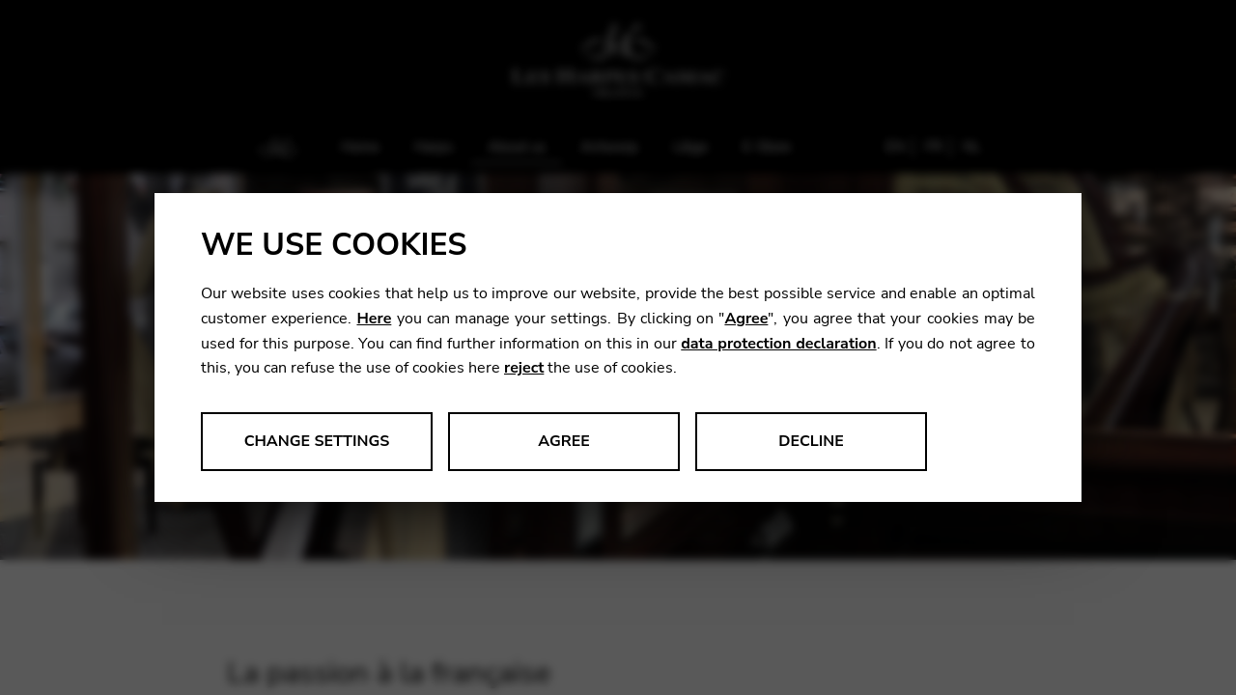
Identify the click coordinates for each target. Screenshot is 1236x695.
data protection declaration (778, 343)
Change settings (317, 441)
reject (524, 367)
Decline (811, 441)
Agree (746, 318)
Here (373, 318)
